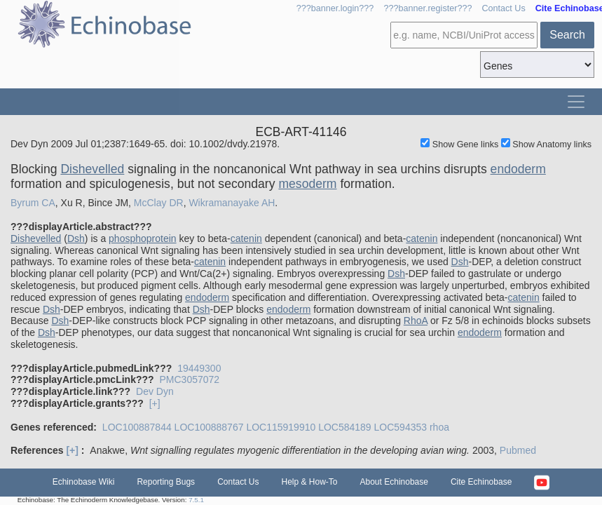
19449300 (199, 368)
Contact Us (503, 8)
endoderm (518, 169)
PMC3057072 (189, 379)
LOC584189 (344, 427)
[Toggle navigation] (576, 101)
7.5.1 (196, 500)
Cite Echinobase (481, 482)
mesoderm (307, 184)
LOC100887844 (137, 427)
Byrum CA (33, 202)
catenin (246, 238)
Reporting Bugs (166, 482)
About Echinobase (394, 482)
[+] (154, 403)
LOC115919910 (280, 427)
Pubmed (518, 450)
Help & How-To (309, 482)
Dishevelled (92, 169)
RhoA (415, 320)
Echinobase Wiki (84, 482)
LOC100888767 (209, 427)
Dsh (76, 238)
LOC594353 (400, 427)
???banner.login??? (335, 8)
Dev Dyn (155, 391)
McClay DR (159, 202)
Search (567, 35)
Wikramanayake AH (232, 202)
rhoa (439, 427)
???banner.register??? (427, 8)
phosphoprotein (143, 238)
